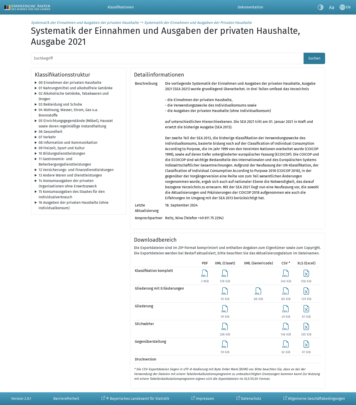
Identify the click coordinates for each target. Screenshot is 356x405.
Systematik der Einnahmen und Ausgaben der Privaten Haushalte (198, 22)
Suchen (314, 58)
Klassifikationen (121, 7)
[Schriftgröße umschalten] (331, 7)
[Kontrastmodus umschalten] (320, 7)
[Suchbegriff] (167, 58)
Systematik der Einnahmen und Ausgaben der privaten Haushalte (85, 22)
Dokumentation (250, 7)
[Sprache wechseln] (345, 7)
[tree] (79, 82)
